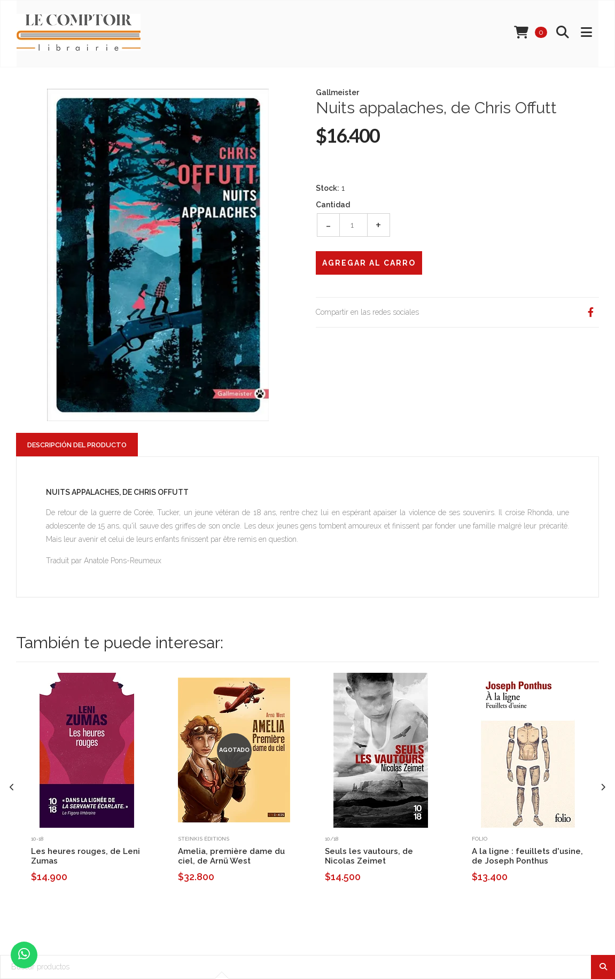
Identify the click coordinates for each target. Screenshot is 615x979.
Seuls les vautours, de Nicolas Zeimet (369, 856)
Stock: (327, 188)
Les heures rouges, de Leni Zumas (85, 856)
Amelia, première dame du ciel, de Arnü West (231, 856)
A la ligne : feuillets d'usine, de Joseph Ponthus (527, 856)
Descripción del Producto (77, 445)
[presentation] (12, 787)
